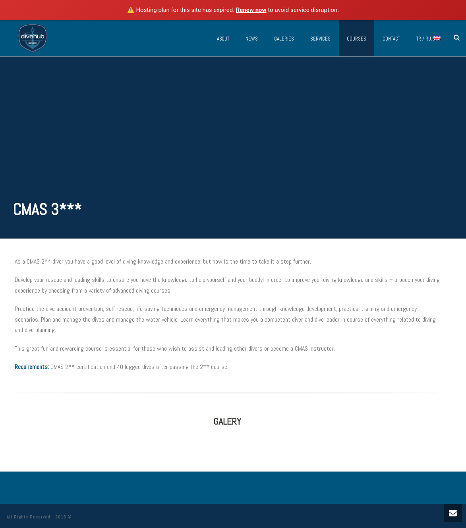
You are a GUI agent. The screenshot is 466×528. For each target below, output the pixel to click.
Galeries (284, 38)
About (223, 38)
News (252, 38)
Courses (356, 38)
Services (320, 38)
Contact (391, 38)
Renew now (251, 10)
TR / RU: (428, 38)
